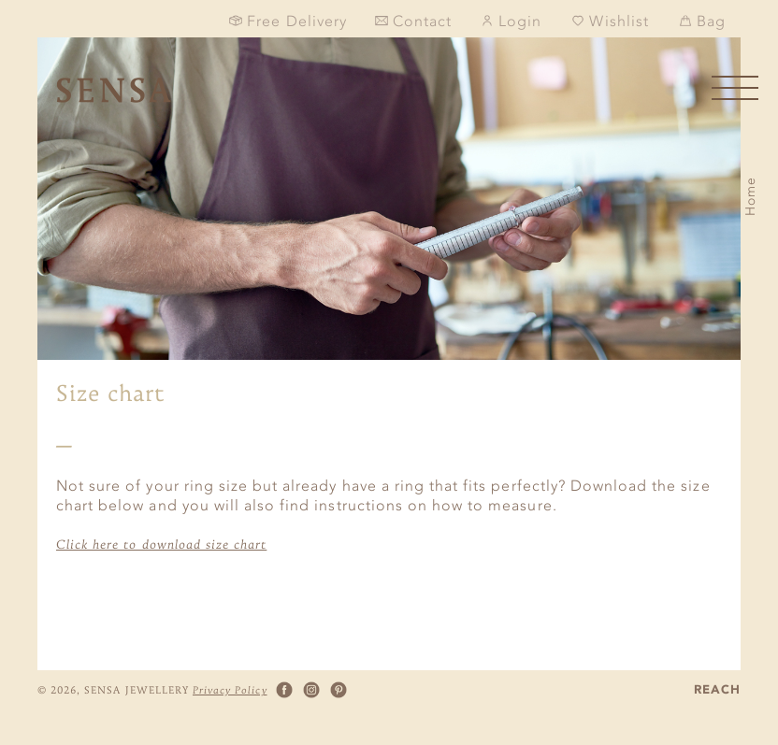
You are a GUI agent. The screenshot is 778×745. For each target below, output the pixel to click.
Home (750, 196)
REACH (717, 690)
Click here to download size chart (161, 544)
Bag (702, 21)
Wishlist (609, 21)
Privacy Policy (230, 689)
